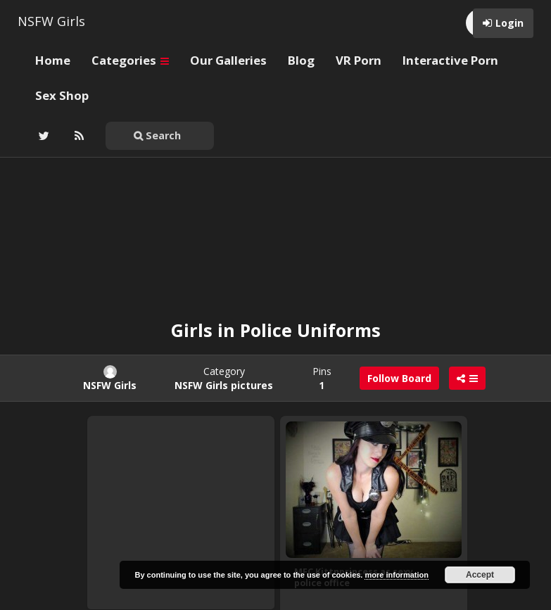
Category (224, 378)
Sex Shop (62, 95)
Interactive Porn (450, 60)
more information (396, 575)
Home (52, 60)
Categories (130, 60)
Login (509, 23)
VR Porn (358, 60)
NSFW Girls (51, 21)
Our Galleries (228, 60)
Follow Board (399, 378)
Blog (301, 60)
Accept (480, 575)
